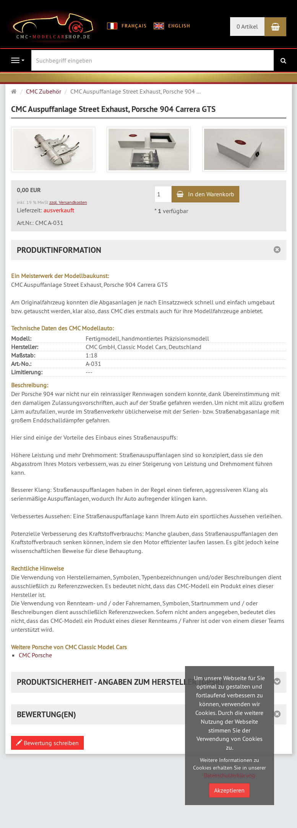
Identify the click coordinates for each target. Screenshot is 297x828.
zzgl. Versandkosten (68, 202)
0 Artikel (247, 26)
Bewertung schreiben (47, 743)
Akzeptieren (229, 790)
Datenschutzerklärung (229, 775)
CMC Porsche (35, 655)
